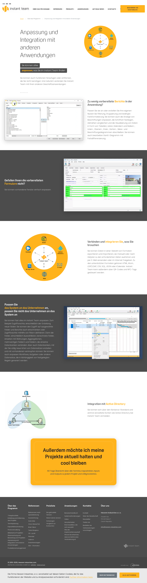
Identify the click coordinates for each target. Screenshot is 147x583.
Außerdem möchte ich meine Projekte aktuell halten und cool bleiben (73, 456)
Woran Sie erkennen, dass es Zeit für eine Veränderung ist (71, 537)
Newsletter (86, 519)
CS (4, 4)
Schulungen (50, 521)
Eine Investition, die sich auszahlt (71, 526)
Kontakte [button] (112, 9)
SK (10, 4)
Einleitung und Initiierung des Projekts (16, 519)
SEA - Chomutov (34, 546)
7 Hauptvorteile (13, 516)
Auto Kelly (31, 521)
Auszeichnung (33, 518)
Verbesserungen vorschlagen (89, 529)
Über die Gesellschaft (90, 516)
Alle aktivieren (129, 575)
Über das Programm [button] (41, 9)
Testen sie (86, 522)
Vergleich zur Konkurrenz (51, 525)
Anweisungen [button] (83, 9)
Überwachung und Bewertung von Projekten (16, 536)
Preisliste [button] (70, 9)
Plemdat (31, 536)
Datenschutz (41, 565)
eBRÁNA (33, 565)
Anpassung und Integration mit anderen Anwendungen (16, 542)
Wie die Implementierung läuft (72, 531)
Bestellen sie (87, 525)
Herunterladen (69, 522)
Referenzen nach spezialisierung (34, 513)
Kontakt (85, 513)
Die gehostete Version (51, 513)
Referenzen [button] (57, 9)
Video (66, 519)
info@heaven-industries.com (111, 527)
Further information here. (81, 577)
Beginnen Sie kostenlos (132, 9)
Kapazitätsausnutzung (15, 527)
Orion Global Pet (34, 524)
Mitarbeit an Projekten (15, 533)
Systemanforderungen (72, 516)
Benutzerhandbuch (71, 513)
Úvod (21, 19)
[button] (120, 9)
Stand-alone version (53, 518)
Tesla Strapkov (33, 530)
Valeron (31, 540)
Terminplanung (13, 524)
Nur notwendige (107, 575)
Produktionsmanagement (17, 548)
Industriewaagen (34, 543)
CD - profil (31, 533)
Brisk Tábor (32, 527)
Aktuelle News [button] (98, 9)
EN (7, 4)
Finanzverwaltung (14, 530)
